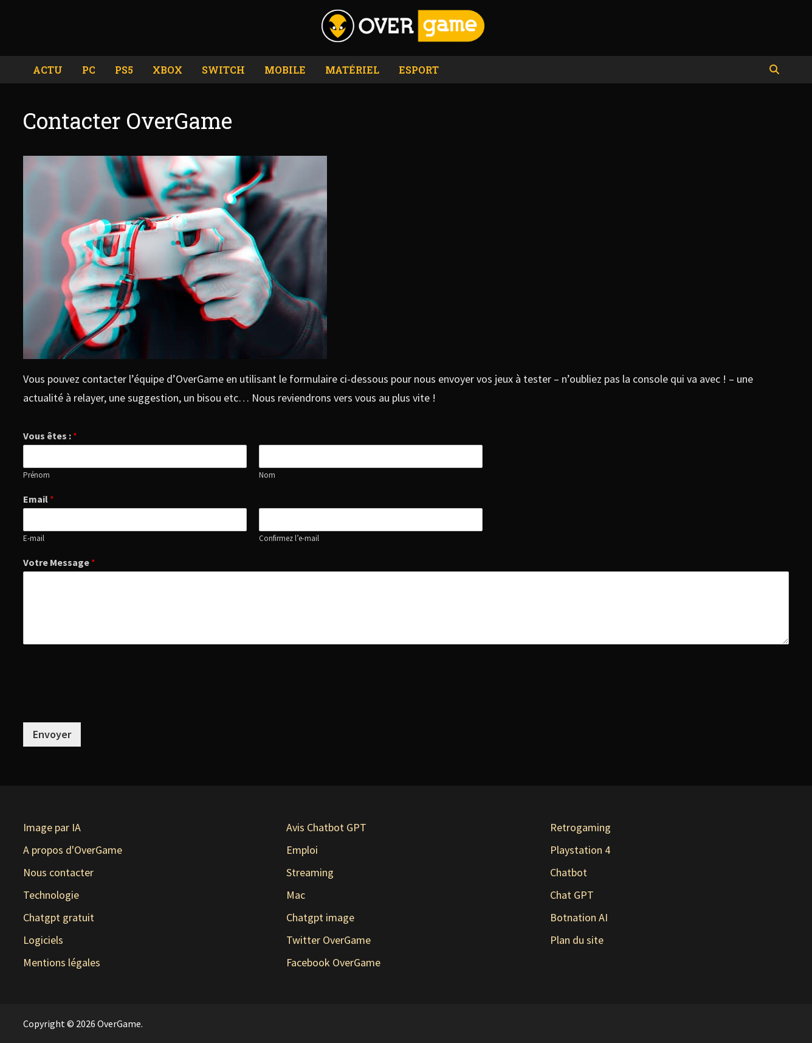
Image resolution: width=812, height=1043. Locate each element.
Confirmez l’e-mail (289, 538)
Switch (223, 69)
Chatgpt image (320, 917)
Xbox (167, 69)
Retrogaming (580, 827)
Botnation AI (579, 917)
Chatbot (568, 872)
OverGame (119, 1023)
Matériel (352, 69)
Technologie (51, 895)
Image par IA (52, 827)
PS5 (124, 69)
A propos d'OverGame (72, 850)
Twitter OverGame (328, 940)
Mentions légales (61, 962)
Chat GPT (572, 895)
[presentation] (115, 680)
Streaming (310, 872)
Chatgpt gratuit (58, 917)
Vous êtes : (50, 436)
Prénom (36, 475)
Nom (267, 475)
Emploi (302, 850)
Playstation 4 (580, 850)
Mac (295, 895)
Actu (48, 69)
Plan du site (577, 940)
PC (88, 69)
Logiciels (43, 940)
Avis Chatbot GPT (326, 827)
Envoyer (52, 734)
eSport (419, 69)
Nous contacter (58, 872)
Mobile (285, 69)
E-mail (33, 538)
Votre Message (59, 562)
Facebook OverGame (333, 962)
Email (38, 499)
